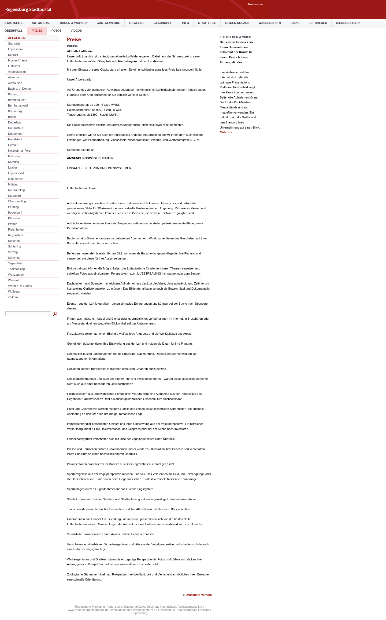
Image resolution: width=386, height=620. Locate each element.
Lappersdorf (16, 173)
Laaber (12, 167)
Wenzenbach (16, 274)
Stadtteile (207, 22)
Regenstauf (15, 235)
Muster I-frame (17, 60)
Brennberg (15, 111)
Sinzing (13, 252)
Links (295, 22)
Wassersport (270, 22)
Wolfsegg (14, 291)
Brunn (12, 116)
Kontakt (13, 54)
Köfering (13, 161)
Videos (76, 30)
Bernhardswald (18, 105)
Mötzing (13, 184)
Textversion (255, 4)
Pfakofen (14, 218)
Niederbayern (347, 22)
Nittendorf (14, 195)
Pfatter (12, 223)
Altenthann (15, 77)
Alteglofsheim (17, 71)
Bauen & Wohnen (73, 22)
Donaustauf (15, 128)
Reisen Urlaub (237, 22)
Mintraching (15, 178)
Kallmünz (14, 156)
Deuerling (14, 122)
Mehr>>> (226, 132)
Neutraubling (16, 190)
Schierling (14, 246)
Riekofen (14, 240)
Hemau (12, 145)
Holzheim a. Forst (19, 150)
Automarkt (41, 22)
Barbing (13, 94)
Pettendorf (15, 212)
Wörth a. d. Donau (20, 285)
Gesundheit (163, 22)
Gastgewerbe (108, 22)
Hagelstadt (15, 139)
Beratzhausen (17, 99)
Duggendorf (16, 133)
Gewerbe (136, 22)
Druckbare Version (199, 594)
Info (185, 22)
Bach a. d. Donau (19, 88)
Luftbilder (318, 22)
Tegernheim (15, 263)
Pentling (13, 207)
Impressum (15, 49)
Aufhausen (15, 83)
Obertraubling (17, 201)
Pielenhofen (16, 229)
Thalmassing (16, 269)
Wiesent (13, 280)
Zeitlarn (13, 297)
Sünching (14, 257)
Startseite (14, 22)
